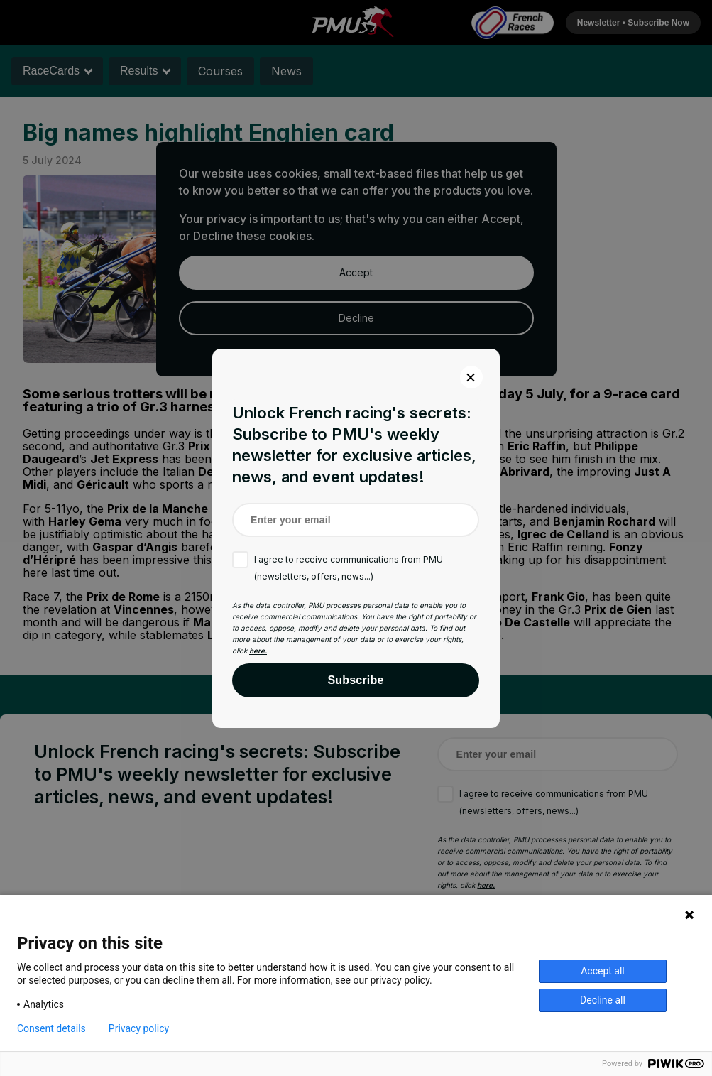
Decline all (602, 1000)
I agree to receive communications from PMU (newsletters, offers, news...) (348, 568)
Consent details (51, 1028)
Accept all (603, 971)
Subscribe (355, 680)
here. (258, 650)
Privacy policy (139, 1028)
